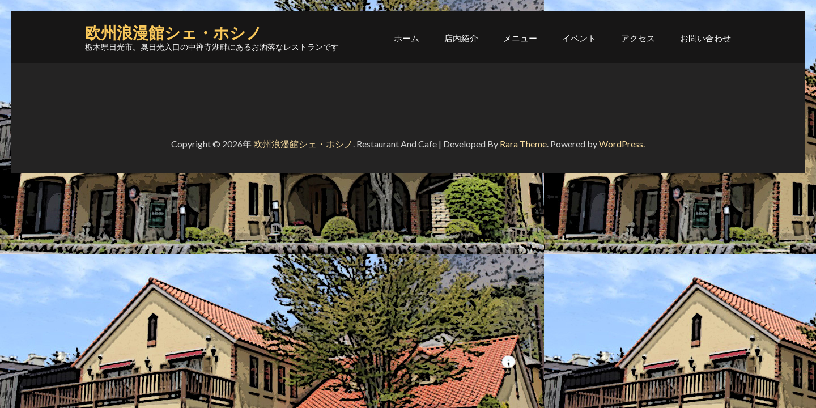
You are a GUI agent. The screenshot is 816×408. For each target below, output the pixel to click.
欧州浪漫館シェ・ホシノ (173, 33)
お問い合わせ (705, 38)
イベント (579, 38)
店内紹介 (461, 38)
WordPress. (622, 143)
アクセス (638, 38)
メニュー (520, 38)
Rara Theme (523, 143)
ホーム (406, 38)
